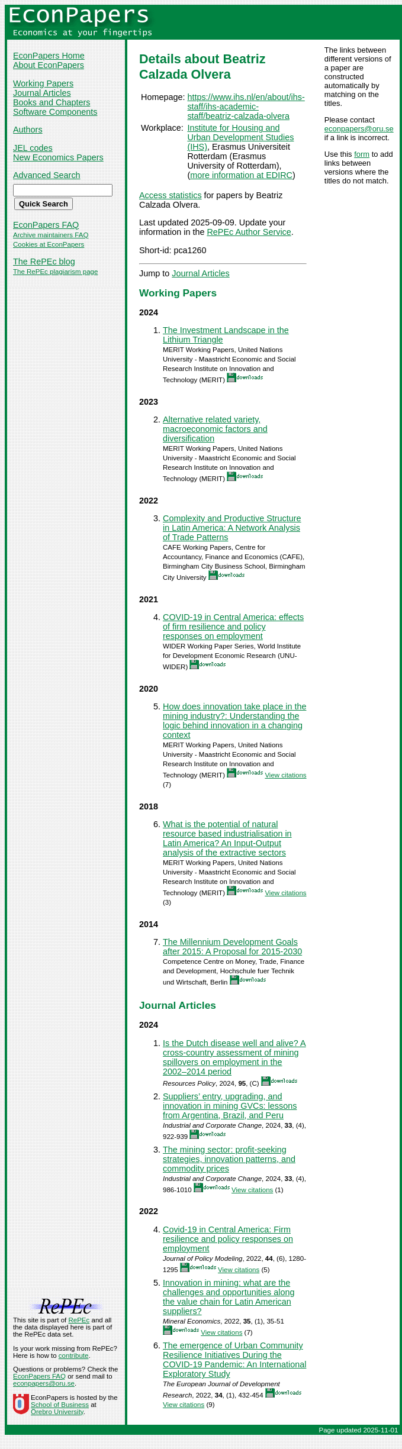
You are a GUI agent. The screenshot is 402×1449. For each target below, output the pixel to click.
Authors (28, 129)
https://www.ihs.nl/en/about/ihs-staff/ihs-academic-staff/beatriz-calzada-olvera (245, 106)
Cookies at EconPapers (48, 244)
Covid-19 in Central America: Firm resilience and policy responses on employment (228, 1239)
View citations (285, 775)
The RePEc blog (44, 261)
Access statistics (170, 195)
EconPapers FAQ (46, 225)
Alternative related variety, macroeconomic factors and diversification (215, 429)
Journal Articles (42, 93)
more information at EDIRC (241, 175)
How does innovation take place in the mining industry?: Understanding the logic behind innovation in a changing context (234, 721)
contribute (74, 1355)
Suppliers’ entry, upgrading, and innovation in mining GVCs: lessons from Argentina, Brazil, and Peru (230, 1106)
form (361, 154)
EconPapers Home (49, 55)
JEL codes (33, 148)
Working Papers (43, 83)
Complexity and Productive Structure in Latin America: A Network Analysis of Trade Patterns (232, 528)
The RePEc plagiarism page (55, 271)
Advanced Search (47, 175)
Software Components (55, 112)
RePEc (78, 1320)
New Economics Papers (58, 157)
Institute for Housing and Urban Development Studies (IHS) (240, 137)
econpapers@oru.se (359, 128)
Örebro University (57, 1411)
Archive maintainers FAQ (50, 234)
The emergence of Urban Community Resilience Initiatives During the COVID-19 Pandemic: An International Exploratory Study (234, 1360)
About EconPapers (48, 65)
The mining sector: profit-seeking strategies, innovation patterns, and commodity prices (229, 1159)
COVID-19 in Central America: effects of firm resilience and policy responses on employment (233, 626)
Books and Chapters (51, 102)
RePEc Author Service (249, 232)
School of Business (60, 1404)
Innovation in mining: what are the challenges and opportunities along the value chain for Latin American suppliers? (228, 1297)
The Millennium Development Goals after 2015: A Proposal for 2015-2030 (232, 946)
